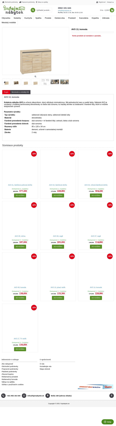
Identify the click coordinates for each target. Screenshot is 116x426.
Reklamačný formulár (10, 379)
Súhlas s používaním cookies (12, 384)
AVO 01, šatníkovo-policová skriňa (20, 185)
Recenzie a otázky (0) (20, 92)
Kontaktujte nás (45, 366)
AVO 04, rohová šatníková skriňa (96, 185)
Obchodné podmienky (10, 366)
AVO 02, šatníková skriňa (58, 185)
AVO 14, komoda (96, 287)
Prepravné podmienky (10, 369)
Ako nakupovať (7, 364)
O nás (42, 364)
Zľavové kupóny (8, 374)
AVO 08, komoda (20, 287)
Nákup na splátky (8, 382)
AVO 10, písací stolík (58, 287)
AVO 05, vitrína (20, 236)
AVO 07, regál (96, 236)
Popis (6, 92)
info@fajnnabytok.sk (64, 10)
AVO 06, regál (58, 236)
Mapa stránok (45, 369)
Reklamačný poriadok (10, 377)
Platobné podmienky (9, 371)
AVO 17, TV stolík (20, 339)
